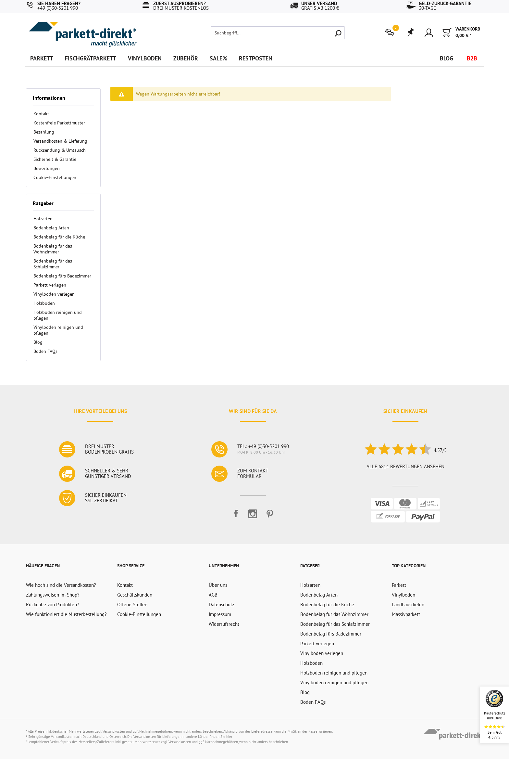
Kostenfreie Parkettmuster (59, 123)
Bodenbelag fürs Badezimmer (62, 276)
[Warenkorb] (461, 32)
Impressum (220, 614)
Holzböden (44, 303)
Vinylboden (403, 595)
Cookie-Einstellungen (54, 177)
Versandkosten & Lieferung (60, 141)
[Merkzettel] (410, 32)
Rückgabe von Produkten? (52, 604)
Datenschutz (221, 604)
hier (229, 736)
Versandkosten (114, 731)
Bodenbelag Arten (51, 228)
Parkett (399, 585)
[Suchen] (338, 32)
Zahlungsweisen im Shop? (53, 595)
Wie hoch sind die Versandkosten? (61, 585)
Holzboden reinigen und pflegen (57, 315)
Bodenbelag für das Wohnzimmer (52, 249)
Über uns (218, 585)
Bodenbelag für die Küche (59, 237)
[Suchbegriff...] (278, 32)
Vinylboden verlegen (54, 294)
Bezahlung (43, 132)
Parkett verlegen (49, 285)
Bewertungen (46, 168)
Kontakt (41, 114)
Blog (38, 342)
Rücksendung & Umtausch (59, 150)
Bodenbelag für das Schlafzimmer (52, 264)
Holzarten (43, 219)
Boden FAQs (45, 351)
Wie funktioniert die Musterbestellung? (66, 614)
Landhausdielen (408, 604)
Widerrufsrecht (224, 624)
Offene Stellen (132, 604)
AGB (213, 595)
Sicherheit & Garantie (54, 159)
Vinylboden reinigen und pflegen (58, 330)
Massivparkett (406, 614)
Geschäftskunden (134, 595)
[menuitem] (391, 32)
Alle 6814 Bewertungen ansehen (405, 466)
